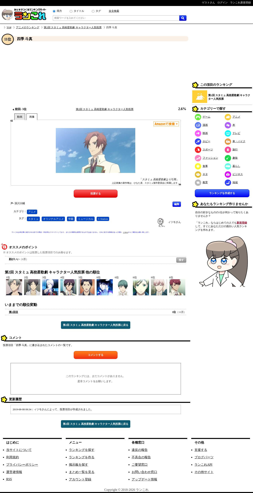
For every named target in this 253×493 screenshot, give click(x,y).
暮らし (232, 166)
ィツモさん (174, 222)
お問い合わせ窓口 (144, 472)
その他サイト (204, 472)
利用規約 (12, 457)
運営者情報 (14, 472)
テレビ (232, 133)
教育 (201, 182)
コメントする (95, 354)
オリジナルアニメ (53, 218)
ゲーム (202, 116)
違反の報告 (140, 450)
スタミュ (33, 218)
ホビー (202, 141)
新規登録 (242, 222)
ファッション (206, 157)
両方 (59, 10)
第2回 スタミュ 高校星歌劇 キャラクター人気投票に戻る (95, 324)
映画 (201, 133)
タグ (98, 10)
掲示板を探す (78, 464)
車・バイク (235, 141)
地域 (231, 182)
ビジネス (234, 174)
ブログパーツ (204, 457)
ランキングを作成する (222, 193)
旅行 (231, 149)
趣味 (231, 157)
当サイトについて (19, 450)
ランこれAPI (203, 464)
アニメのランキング (27, 27)
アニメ (32, 211)
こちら (125, 232)
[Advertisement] (95, 74)
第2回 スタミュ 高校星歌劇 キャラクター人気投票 (72, 27)
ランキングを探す (81, 450)
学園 (70, 218)
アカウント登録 (80, 479)
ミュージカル (85, 218)
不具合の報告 (141, 457)
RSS (9, 479)
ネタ (201, 174)
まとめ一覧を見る (81, 472)
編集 (176, 204)
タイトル (79, 10)
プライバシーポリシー (22, 464)
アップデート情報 (144, 479)
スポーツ (204, 149)
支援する (200, 450)
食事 (201, 166)
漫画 (201, 124)
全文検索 (114, 10)
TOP (9, 27)
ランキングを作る (81, 457)
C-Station (103, 218)
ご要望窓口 (140, 464)
